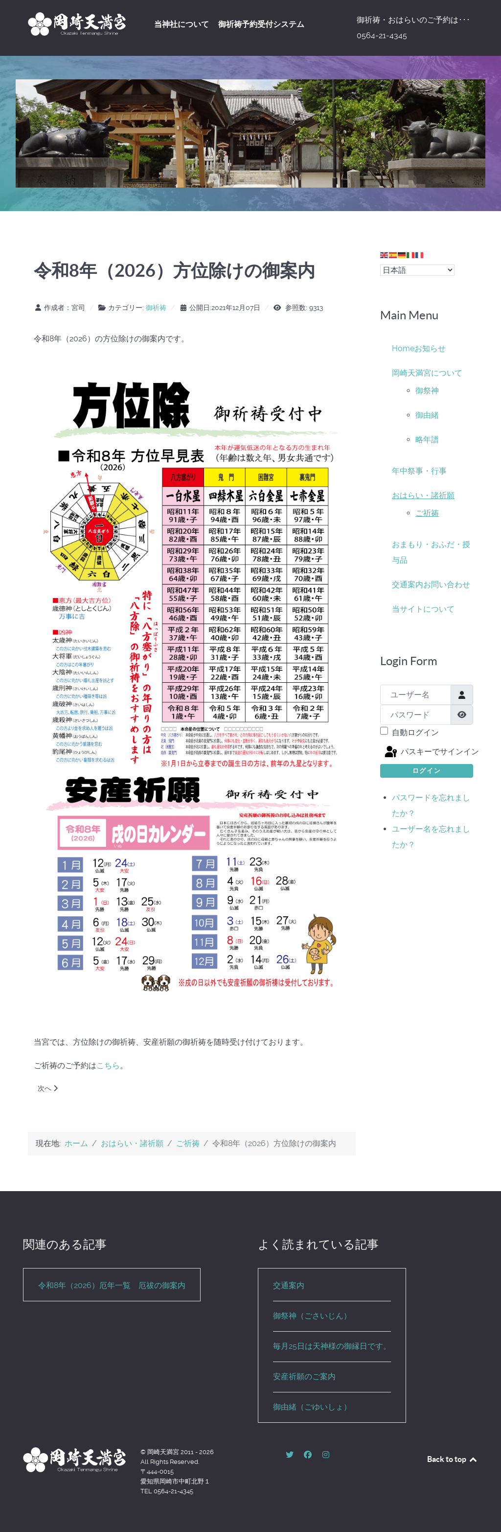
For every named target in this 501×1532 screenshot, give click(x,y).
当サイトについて (423, 609)
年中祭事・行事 (419, 471)
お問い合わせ (446, 584)
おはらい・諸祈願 (423, 495)
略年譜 (427, 439)
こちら (108, 1065)
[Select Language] (417, 270)
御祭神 (427, 390)
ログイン (426, 770)
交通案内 (407, 584)
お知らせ (430, 348)
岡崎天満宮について (427, 373)
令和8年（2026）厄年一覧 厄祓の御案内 (111, 1285)
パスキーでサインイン (428, 752)
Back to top (452, 1459)
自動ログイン (415, 732)
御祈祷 (156, 307)
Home (403, 348)
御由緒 (427, 415)
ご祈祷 (427, 513)
